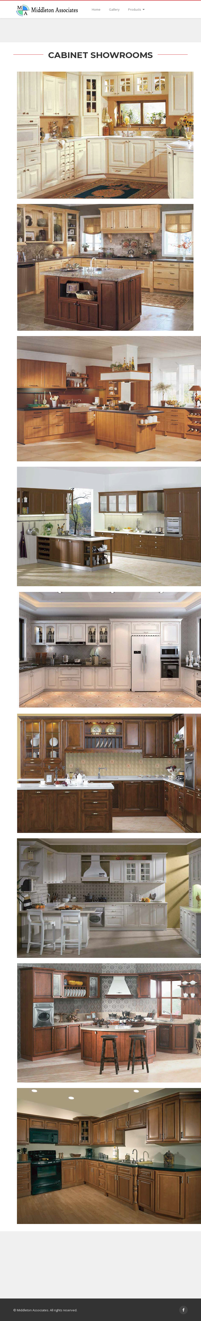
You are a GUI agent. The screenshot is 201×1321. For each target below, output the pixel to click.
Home (96, 9)
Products (136, 9)
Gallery (114, 9)
